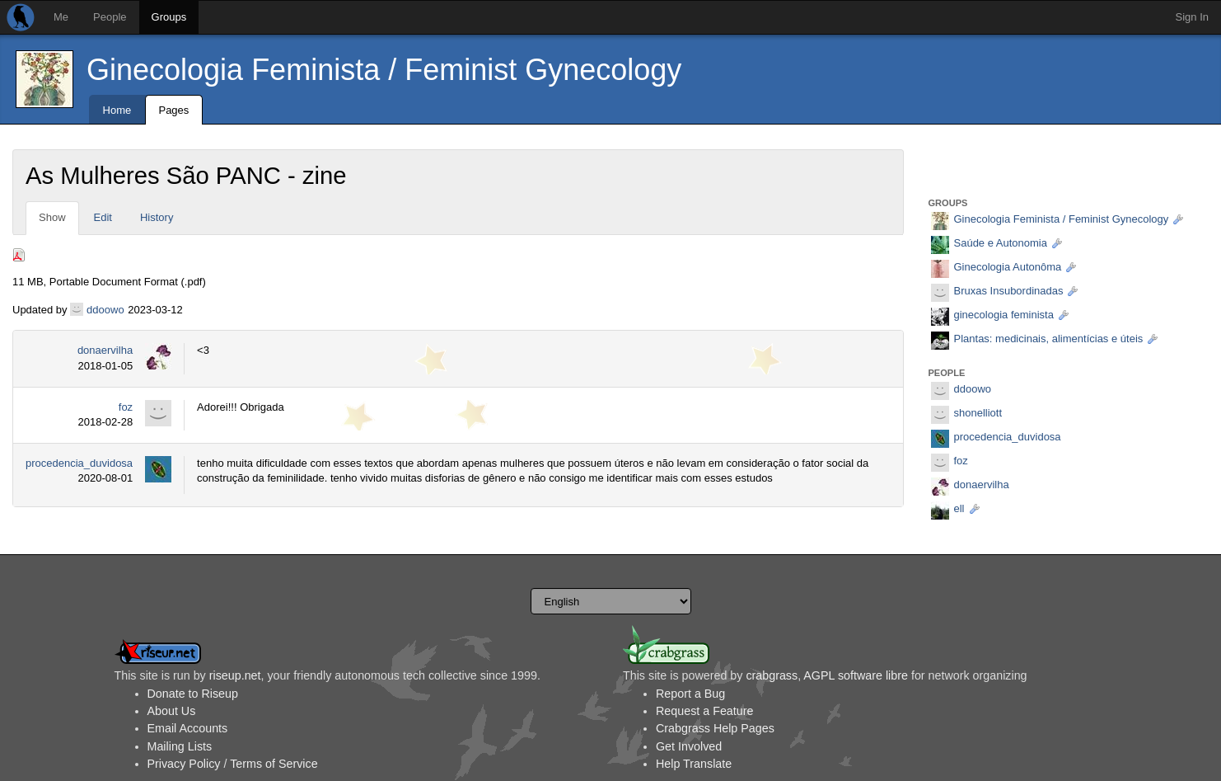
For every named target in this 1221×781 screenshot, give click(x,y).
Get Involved (689, 746)
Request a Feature (704, 710)
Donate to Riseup (192, 693)
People (109, 17)
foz (126, 407)
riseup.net (235, 675)
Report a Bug (690, 693)
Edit (103, 217)
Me (61, 17)
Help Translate (694, 763)
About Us (171, 710)
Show (52, 217)
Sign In (1192, 17)
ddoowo (105, 309)
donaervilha (105, 350)
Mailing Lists (180, 746)
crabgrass (772, 675)
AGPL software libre (855, 675)
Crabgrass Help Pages (715, 728)
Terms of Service (273, 763)
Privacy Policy (184, 763)
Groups (169, 17)
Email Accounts (187, 728)
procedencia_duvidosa (79, 463)
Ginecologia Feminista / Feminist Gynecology (384, 70)
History (156, 217)
